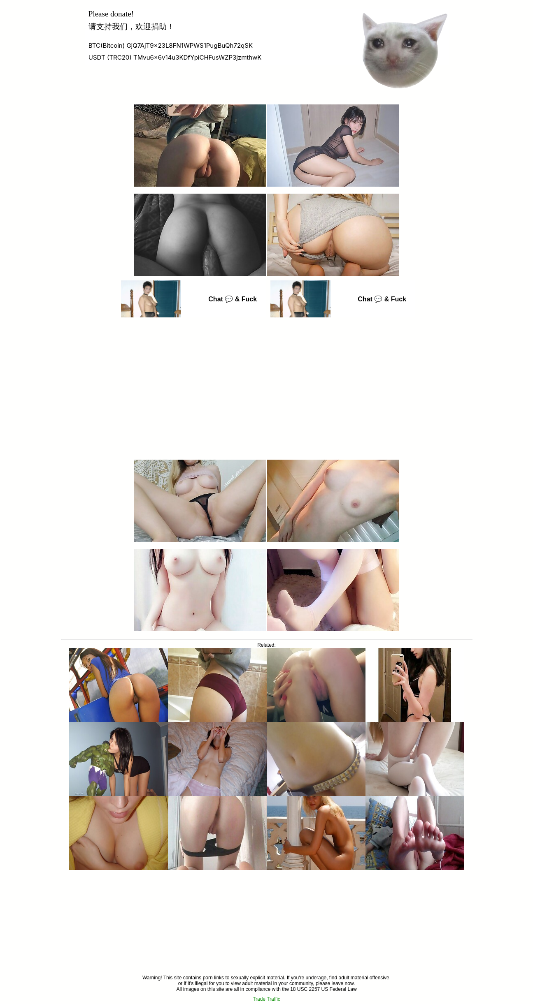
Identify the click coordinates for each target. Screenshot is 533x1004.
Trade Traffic (266, 999)
